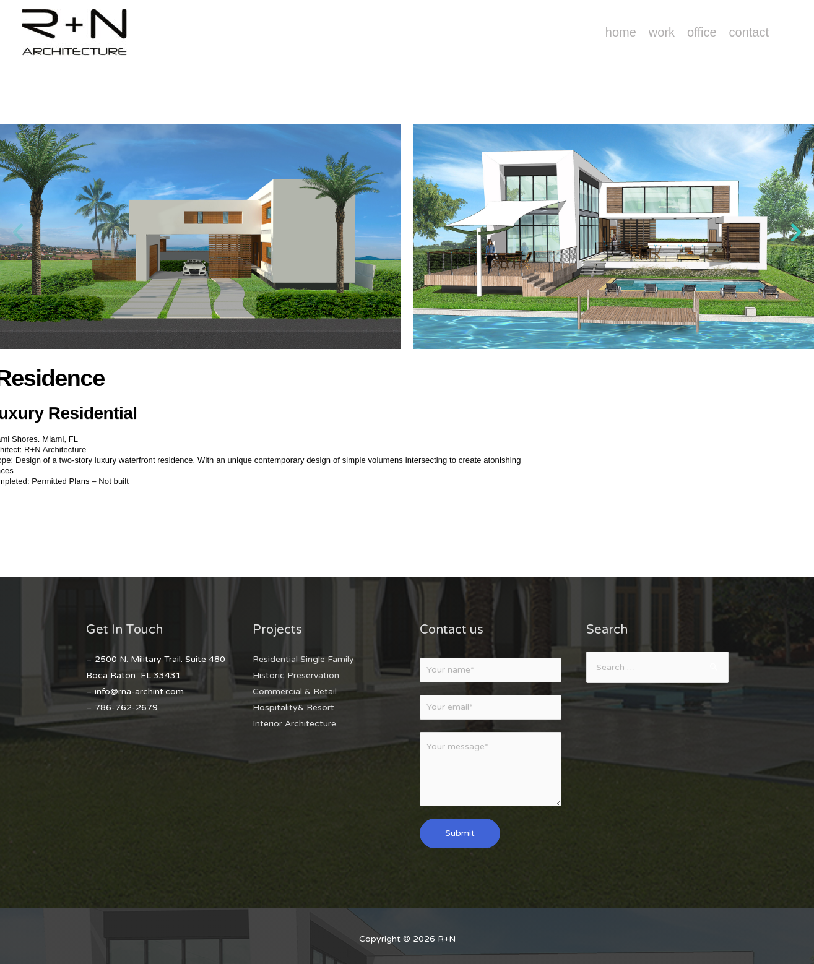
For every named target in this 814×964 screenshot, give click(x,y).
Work (662, 32)
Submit (460, 833)
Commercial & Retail (295, 691)
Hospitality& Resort (293, 707)
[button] (18, 232)
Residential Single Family (303, 659)
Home (620, 32)
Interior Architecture (294, 723)
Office (701, 32)
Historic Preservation (296, 675)
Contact (749, 32)
